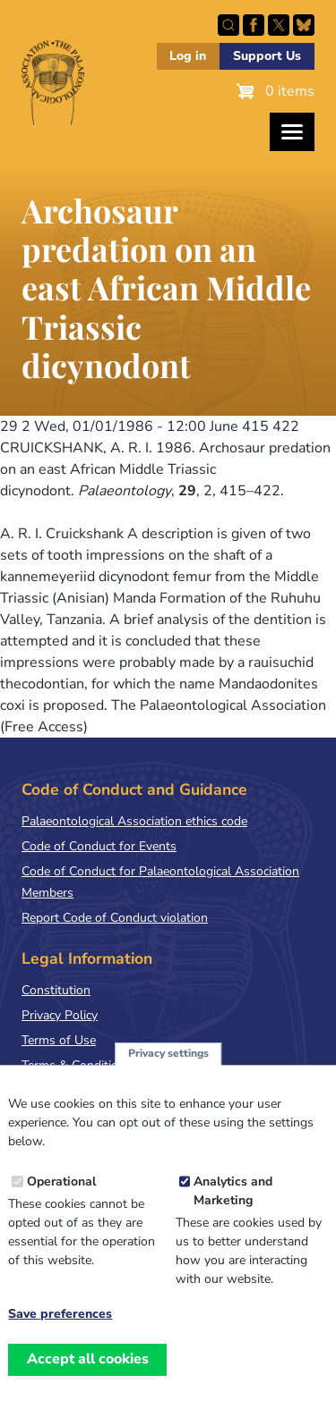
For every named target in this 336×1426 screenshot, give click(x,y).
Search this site (228, 25)
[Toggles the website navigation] (292, 132)
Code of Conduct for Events (99, 846)
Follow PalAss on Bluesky (303, 25)
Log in (187, 55)
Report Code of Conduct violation (115, 917)
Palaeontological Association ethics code (134, 821)
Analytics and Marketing (233, 1211)
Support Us (267, 55)
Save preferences (60, 1335)
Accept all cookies (88, 1379)
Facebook (253, 25)
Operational (61, 1202)
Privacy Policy (60, 1015)
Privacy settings (168, 1074)
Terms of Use (59, 1040)
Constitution (56, 990)
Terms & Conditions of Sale (98, 1065)
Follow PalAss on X (278, 25)
